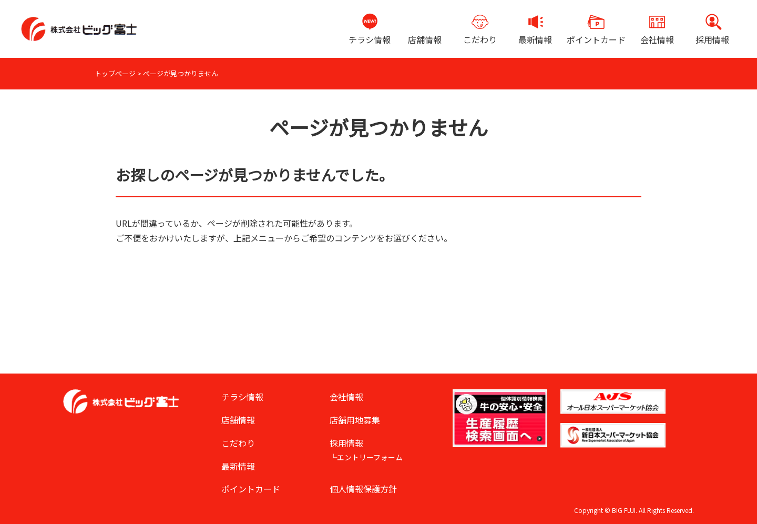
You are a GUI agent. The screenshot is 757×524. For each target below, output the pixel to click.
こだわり (480, 39)
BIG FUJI (624, 510)
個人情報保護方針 (363, 488)
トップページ (115, 73)
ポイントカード (596, 39)
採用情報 (712, 39)
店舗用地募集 (355, 420)
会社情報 (657, 39)
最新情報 (535, 39)
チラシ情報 (370, 39)
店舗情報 (425, 39)
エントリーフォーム (370, 457)
